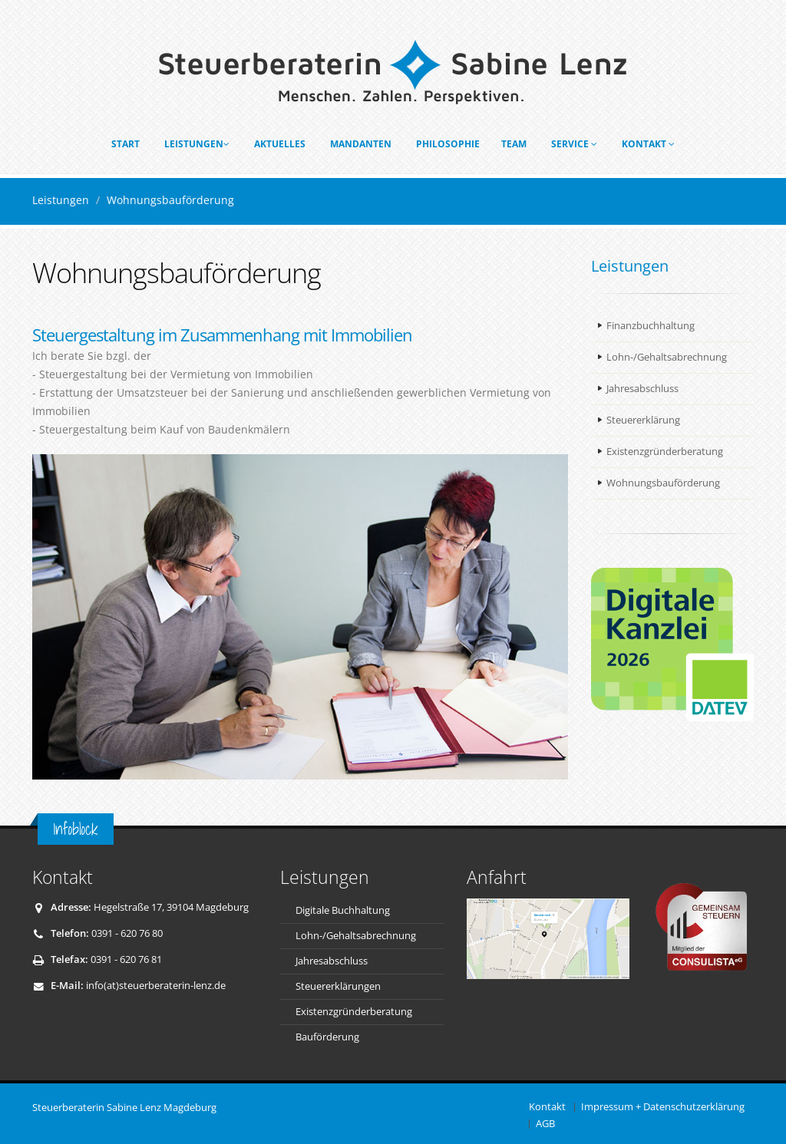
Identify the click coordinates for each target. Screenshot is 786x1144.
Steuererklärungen (338, 986)
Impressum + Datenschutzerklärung (663, 1106)
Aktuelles (279, 143)
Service (574, 143)
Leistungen (197, 143)
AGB (545, 1123)
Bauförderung (327, 1036)
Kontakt (648, 143)
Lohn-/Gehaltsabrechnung (666, 357)
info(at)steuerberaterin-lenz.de (156, 985)
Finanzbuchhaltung (650, 325)
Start (125, 143)
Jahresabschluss (642, 388)
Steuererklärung (643, 420)
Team (514, 143)
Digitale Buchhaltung (343, 910)
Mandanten (360, 143)
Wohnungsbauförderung (663, 483)
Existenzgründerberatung (664, 451)
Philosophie (448, 143)
